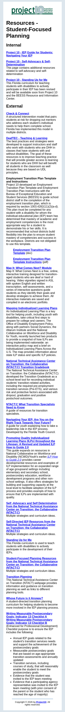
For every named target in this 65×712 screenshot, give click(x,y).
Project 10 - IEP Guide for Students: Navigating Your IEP (29, 54)
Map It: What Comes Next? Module (29, 267)
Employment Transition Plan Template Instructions (31, 260)
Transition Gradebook (35, 367)
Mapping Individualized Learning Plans (31, 308)
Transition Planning (19, 576)
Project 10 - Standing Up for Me (26, 79)
